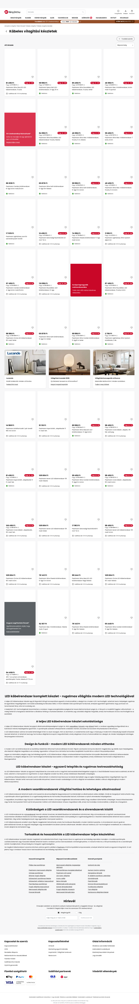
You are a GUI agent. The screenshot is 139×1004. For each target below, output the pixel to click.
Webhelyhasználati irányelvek (103, 946)
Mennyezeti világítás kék (38, 883)
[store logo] (12, 6)
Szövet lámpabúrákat (64, 880)
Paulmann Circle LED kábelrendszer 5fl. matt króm (19, 573)
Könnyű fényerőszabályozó (98, 878)
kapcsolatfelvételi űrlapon (45, 921)
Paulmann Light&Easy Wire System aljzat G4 (117, 232)
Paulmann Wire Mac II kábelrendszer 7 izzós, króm (119, 132)
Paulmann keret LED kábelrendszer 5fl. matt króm (119, 525)
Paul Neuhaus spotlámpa (38, 878)
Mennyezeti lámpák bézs (65, 886)
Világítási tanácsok (64, 946)
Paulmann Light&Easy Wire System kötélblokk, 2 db (117, 333)
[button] (32, 71)
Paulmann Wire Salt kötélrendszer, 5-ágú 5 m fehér (51, 331)
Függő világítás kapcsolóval (39, 880)
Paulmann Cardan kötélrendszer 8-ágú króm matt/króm (18, 181)
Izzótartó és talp (94, 859)
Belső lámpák (21, 20)
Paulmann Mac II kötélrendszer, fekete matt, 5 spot (53, 622)
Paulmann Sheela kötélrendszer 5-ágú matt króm (86, 232)
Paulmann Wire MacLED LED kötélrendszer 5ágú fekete (82, 573)
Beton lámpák (61, 875)
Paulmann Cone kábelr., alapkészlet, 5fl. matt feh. (19, 525)
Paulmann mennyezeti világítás (40, 864)
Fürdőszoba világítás (95, 880)
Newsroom (52, 949)
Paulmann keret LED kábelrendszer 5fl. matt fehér (53, 523)
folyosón (81, 720)
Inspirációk (52, 946)
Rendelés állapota (11, 946)
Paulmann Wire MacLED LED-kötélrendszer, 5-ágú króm (82, 424)
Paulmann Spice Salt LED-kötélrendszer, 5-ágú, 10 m (48, 82)
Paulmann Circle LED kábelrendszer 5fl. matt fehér (19, 333)
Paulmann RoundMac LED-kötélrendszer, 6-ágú (48, 283)
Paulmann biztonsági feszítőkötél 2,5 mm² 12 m (52, 232)
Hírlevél (51, 940)
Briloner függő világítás (37, 869)
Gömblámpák (93, 872)
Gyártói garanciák (11, 959)
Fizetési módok (9, 952)
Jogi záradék (97, 949)
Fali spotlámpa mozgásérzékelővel (69, 864)
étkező (91, 720)
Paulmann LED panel (63, 867)
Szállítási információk (12, 956)
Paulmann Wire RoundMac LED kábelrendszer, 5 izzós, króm (116, 283)
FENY (69, 16)
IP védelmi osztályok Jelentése (99, 869)
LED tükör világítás (63, 869)
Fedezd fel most (12, 378)
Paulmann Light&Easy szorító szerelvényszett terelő (16, 231)
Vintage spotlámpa (36, 867)
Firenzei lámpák (34, 886)
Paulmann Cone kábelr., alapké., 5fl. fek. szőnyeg (118, 424)
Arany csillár (60, 872)
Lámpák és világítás (10, 20)
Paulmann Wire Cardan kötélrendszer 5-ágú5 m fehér (85, 333)
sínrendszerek (30, 808)
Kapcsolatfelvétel (12, 625)
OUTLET (113, 12)
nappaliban (73, 720)
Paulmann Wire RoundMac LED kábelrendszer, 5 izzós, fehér (83, 82)
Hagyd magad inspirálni (59, 378)
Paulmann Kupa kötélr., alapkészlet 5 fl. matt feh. (52, 423)
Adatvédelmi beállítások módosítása (40, 991)
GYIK (6, 943)
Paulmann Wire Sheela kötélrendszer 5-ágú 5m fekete (85, 622)
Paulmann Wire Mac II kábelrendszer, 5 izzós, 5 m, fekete (85, 132)
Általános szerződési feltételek (103, 940)
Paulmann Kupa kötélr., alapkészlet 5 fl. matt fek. (19, 475)
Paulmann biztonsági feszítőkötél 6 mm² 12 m (84, 523)
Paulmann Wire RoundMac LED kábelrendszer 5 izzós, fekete (50, 132)
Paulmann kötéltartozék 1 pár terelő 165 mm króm (19, 423)
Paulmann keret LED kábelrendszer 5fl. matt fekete (53, 473)
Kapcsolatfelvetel (10, 940)
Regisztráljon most (13, 136)
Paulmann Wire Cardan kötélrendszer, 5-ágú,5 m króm (86, 475)
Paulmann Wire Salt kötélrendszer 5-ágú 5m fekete (51, 181)
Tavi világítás (92, 883)
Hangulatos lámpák (95, 867)
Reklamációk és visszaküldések (15, 949)
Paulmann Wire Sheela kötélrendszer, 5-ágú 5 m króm (52, 573)
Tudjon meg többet (102, 378)
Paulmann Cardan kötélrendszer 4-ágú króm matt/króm (18, 283)
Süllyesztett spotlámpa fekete (40, 872)
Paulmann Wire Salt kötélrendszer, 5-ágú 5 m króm (84, 182)
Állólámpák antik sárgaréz (65, 878)
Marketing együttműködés (58, 943)
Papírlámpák (92, 875)
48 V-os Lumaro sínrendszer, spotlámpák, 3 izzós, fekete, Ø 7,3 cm (19, 672)
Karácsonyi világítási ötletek (98, 886)
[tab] (9, 33)
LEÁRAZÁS (87, 12)
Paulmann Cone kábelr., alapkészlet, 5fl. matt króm (118, 475)
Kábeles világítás (31, 20)
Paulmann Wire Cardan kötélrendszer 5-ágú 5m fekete (118, 622)
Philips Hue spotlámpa (37, 859)
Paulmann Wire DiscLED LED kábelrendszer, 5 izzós (16, 82)
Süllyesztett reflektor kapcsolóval (41, 875)
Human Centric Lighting (96, 864)
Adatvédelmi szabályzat (101, 943)
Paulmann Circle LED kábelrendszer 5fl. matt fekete (118, 573)
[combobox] (56, 6)
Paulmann (61, 841)
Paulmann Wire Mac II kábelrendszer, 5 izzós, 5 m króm (118, 182)
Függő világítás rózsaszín (65, 883)
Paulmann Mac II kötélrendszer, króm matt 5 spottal (118, 82)
